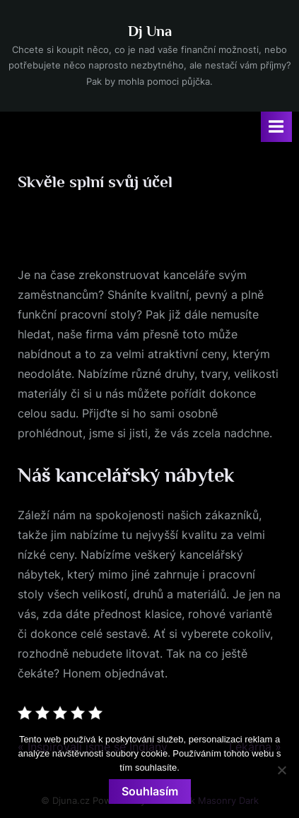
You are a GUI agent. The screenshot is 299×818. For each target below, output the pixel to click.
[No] (281, 770)
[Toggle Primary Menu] (276, 127)
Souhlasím (150, 791)
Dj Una (150, 31)
